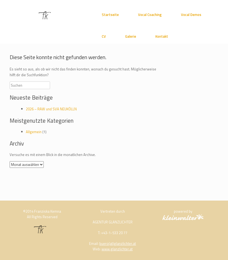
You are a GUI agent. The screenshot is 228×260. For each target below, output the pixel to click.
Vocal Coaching (150, 14)
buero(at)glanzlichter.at (117, 243)
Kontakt (161, 36)
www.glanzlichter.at (117, 249)
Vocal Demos (191, 14)
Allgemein (34, 132)
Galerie (130, 36)
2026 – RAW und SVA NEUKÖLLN (51, 109)
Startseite (110, 14)
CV (104, 36)
